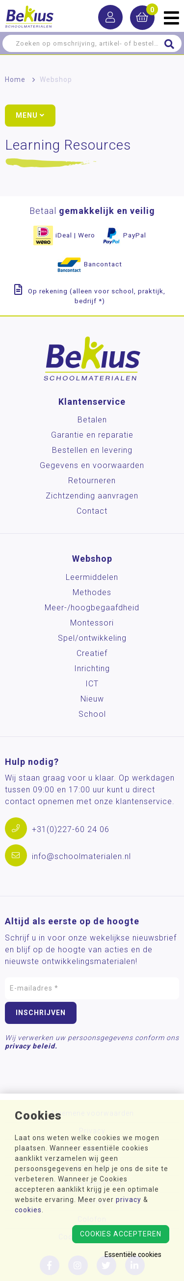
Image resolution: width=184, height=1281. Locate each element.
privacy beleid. (31, 1046)
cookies (28, 1210)
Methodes (92, 592)
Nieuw (92, 699)
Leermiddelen (92, 577)
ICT (92, 683)
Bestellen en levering (92, 450)
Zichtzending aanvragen (92, 495)
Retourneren (92, 480)
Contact (92, 511)
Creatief (92, 653)
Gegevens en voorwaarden (92, 465)
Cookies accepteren (120, 1234)
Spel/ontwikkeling (92, 638)
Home (15, 79)
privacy (128, 1199)
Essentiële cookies (133, 1254)
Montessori (92, 622)
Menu (30, 115)
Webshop (56, 79)
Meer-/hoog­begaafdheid (92, 607)
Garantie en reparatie (92, 435)
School (92, 714)
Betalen (92, 419)
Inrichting (92, 668)
